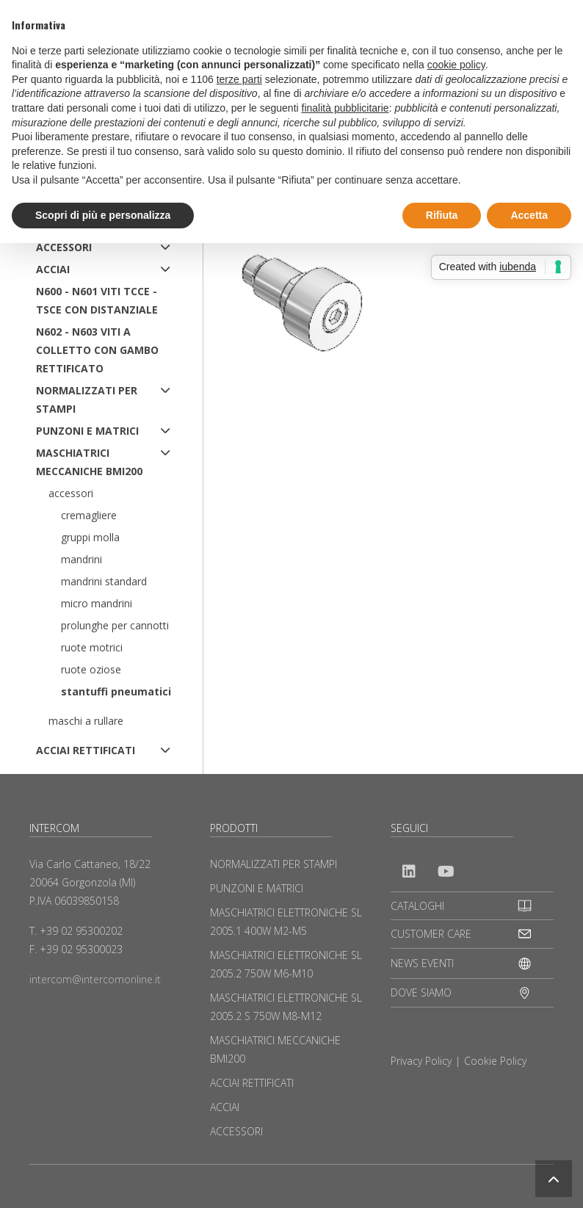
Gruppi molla (90, 537)
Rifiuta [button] (442, 215)
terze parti (239, 79)
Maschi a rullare (85, 721)
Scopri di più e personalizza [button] (102, 215)
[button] (553, 1178)
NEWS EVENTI (422, 963)
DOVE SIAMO (421, 992)
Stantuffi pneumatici (116, 691)
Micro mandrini (96, 603)
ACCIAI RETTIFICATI (85, 750)
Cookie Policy (495, 1061)
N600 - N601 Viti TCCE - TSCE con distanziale (97, 300)
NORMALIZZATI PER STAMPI (86, 399)
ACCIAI (53, 269)
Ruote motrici (92, 647)
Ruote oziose (91, 669)
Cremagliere (89, 515)
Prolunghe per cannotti (115, 625)
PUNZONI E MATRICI (87, 431)
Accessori (70, 493)
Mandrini (81, 559)
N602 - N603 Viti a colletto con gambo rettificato (97, 350)
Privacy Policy (421, 1061)
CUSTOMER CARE (431, 934)
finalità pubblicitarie (345, 108)
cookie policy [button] (456, 64)
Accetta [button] (529, 215)
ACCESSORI (64, 247)
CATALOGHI (417, 906)
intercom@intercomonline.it (95, 979)
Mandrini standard (104, 581)
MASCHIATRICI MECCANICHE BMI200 (89, 462)
